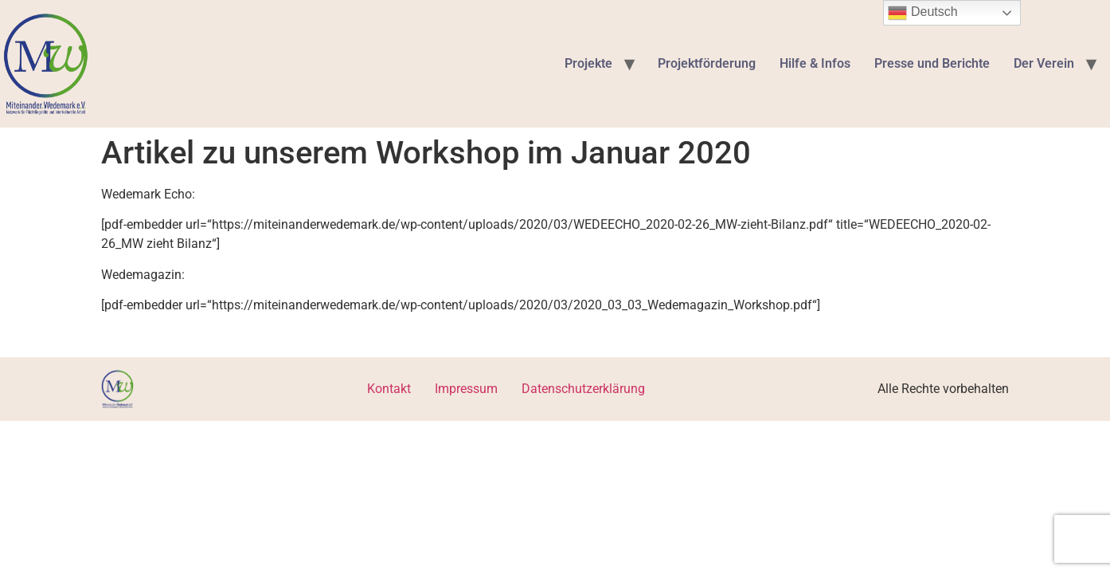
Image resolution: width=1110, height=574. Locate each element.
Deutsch (922, 12)
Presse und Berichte (932, 63)
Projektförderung (707, 63)
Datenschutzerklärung (583, 388)
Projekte (588, 63)
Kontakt (389, 388)
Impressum (466, 388)
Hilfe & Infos (815, 63)
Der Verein (1044, 63)
